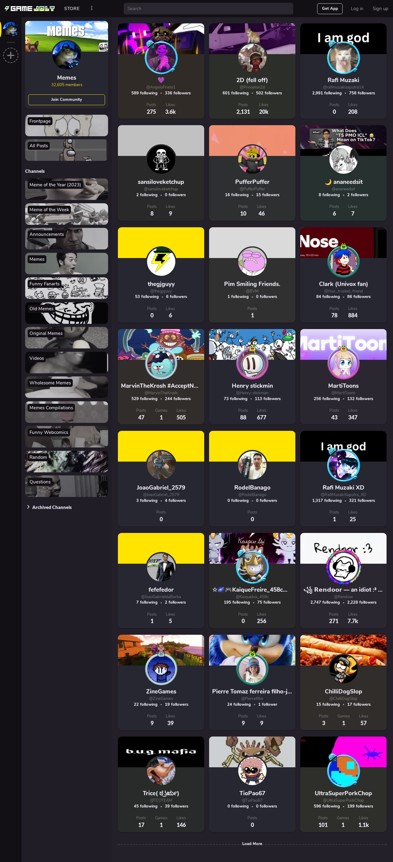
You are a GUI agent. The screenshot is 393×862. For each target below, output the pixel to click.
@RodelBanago (252, 495)
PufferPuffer (252, 182)
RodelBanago (252, 488)
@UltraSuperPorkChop (343, 800)
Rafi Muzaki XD (343, 488)
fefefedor (161, 590)
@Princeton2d (252, 87)
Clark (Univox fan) (343, 284)
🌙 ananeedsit (344, 182)
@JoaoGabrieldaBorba (161, 597)
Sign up (380, 9)
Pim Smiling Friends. (252, 284)
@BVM (252, 291)
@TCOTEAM (161, 800)
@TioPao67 (252, 800)
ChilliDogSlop (343, 692)
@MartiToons (343, 393)
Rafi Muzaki (343, 80)
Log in (357, 9)
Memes (66, 78)
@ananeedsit (343, 189)
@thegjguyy (161, 291)
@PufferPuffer (252, 189)
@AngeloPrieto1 (161, 87)
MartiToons (343, 386)
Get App (330, 8)
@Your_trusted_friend (343, 291)
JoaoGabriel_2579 (161, 488)
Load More (252, 844)
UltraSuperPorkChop (343, 793)
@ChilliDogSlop (343, 698)
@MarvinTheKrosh (161, 393)
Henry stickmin (252, 386)
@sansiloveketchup (161, 189)
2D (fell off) (252, 80)
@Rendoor (343, 597)
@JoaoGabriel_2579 (161, 495)
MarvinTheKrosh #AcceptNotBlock (167, 386)
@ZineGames (161, 698)
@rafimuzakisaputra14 (343, 87)
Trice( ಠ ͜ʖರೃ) (161, 793)
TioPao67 (252, 793)
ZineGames (161, 692)
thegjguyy (161, 284)
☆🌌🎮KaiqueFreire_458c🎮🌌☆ (257, 590)
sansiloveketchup (161, 182)
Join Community (66, 99)
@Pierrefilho (252, 698)
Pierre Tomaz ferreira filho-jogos (256, 692)
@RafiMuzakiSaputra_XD (343, 495)
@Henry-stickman (252, 393)
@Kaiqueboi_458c (252, 597)
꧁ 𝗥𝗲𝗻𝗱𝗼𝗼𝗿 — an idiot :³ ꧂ (345, 590)
